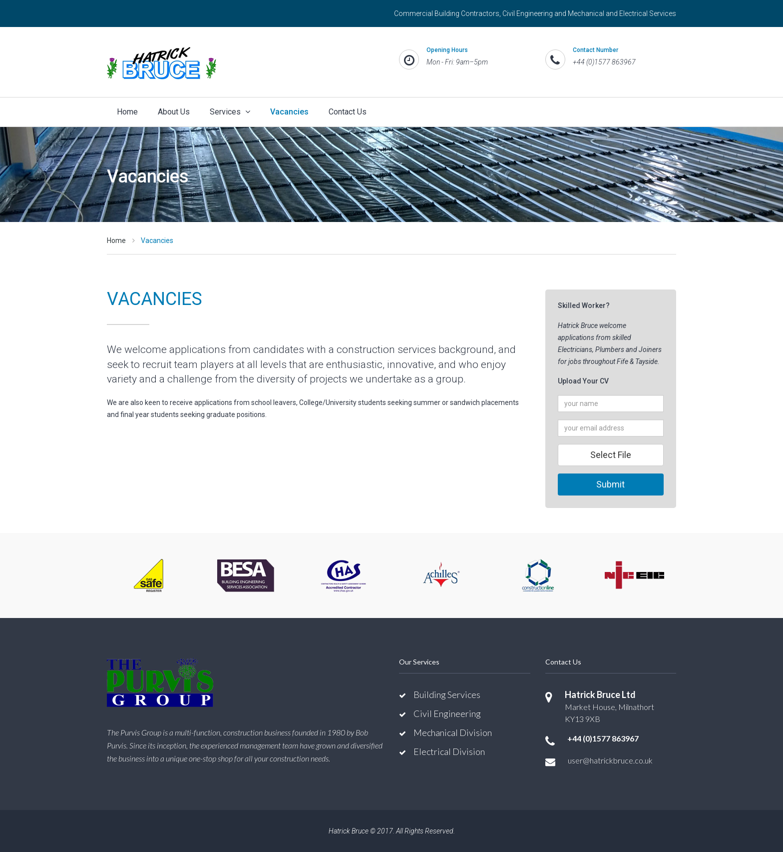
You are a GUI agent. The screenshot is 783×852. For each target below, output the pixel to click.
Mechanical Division (452, 732)
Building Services (446, 694)
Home (127, 111)
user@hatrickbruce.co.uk (610, 760)
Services (230, 111)
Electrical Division (449, 751)
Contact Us (348, 111)
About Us (174, 111)
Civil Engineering (447, 713)
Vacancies (289, 111)
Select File (610, 455)
